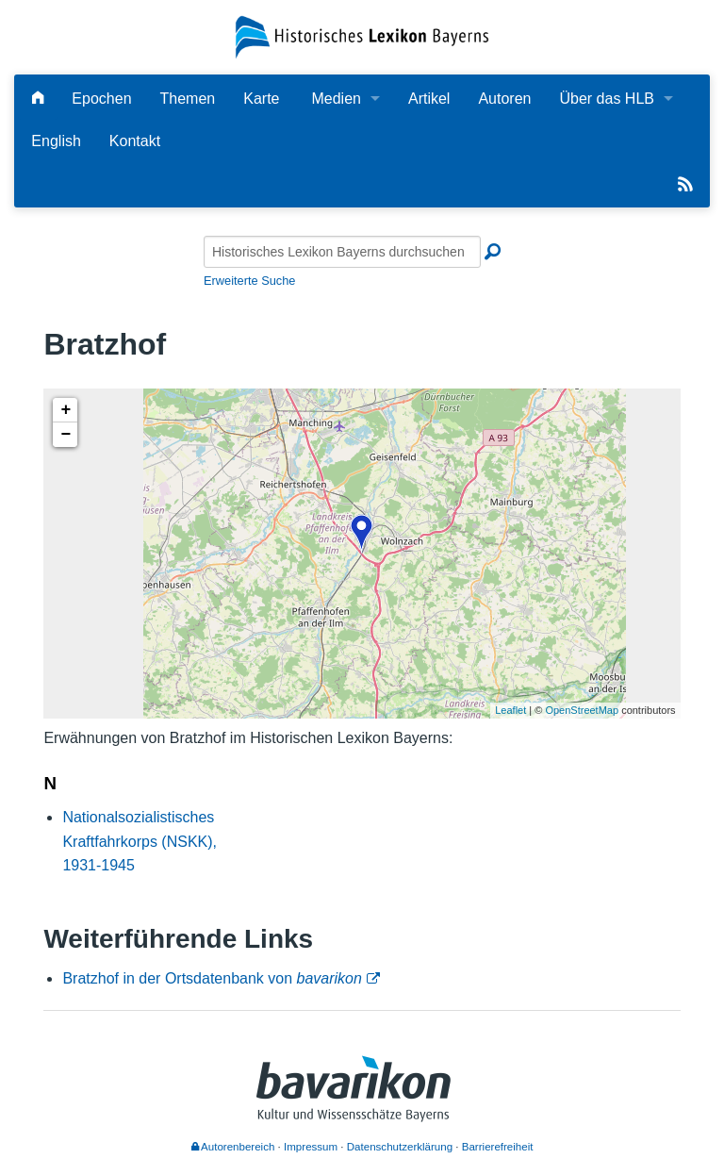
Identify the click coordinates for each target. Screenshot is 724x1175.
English (55, 141)
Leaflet (510, 710)
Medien (335, 99)
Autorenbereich (233, 1146)
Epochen (101, 99)
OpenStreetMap (581, 710)
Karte (261, 99)
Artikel (429, 99)
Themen (188, 99)
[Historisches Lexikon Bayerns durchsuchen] (342, 252)
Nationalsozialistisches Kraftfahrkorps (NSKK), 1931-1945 (139, 841)
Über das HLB (606, 99)
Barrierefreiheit (498, 1146)
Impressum (310, 1146)
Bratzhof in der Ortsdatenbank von (212, 978)
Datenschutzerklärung (399, 1146)
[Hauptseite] (38, 98)
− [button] (65, 434)
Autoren (504, 99)
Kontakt (134, 141)
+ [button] (65, 410)
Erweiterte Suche (249, 280)
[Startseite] (361, 36)
